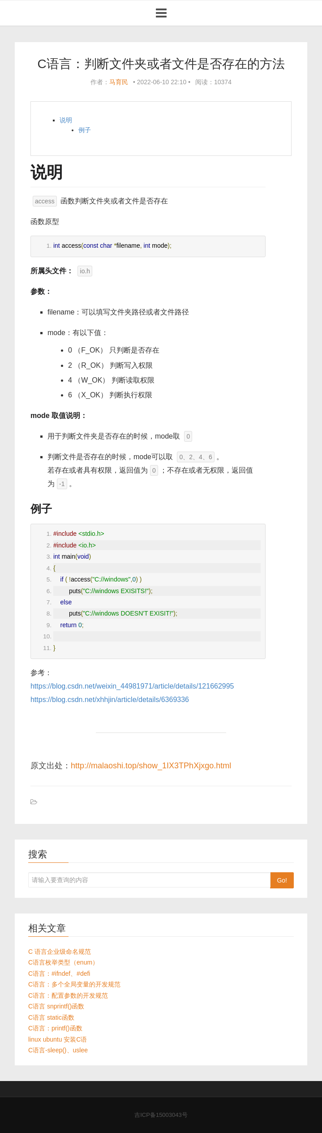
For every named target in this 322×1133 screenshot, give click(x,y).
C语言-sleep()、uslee (58, 1050)
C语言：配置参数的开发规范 (68, 995)
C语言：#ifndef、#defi (59, 973)
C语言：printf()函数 (55, 1028)
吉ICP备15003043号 (161, 1114)
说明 (66, 120)
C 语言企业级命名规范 (59, 951)
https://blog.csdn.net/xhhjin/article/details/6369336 (109, 699)
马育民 (118, 82)
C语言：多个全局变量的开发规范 (74, 984)
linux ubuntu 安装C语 (57, 1039)
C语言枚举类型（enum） (63, 962)
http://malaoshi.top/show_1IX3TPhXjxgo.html (151, 765)
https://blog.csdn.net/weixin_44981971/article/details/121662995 (132, 686)
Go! (282, 880)
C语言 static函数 (51, 1017)
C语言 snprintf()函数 (56, 1006)
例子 (84, 130)
